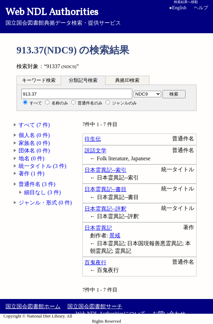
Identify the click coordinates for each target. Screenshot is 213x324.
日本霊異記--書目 (106, 189)
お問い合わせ (169, 313)
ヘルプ (201, 7)
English (179, 7)
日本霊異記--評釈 (106, 209)
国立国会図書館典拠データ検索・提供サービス (106, 16)
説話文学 (95, 150)
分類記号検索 (83, 80)
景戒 (114, 235)
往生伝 (93, 139)
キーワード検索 (39, 80)
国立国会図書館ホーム (32, 306)
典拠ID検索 (127, 80)
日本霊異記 (98, 228)
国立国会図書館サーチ (94, 306)
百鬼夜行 (95, 262)
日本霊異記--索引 (106, 170)
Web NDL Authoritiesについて (111, 313)
